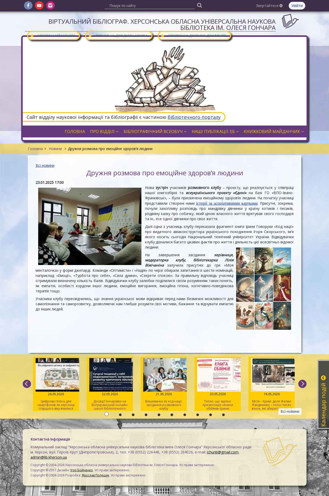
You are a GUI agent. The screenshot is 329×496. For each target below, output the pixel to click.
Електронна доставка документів (193, 35)
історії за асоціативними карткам (225, 203)
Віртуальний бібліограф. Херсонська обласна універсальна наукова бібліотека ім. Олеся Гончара (162, 24)
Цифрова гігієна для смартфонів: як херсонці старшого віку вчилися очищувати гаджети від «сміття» (56, 384)
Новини (55, 148)
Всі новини (45, 165)
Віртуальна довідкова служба (118, 35)
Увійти (297, 5)
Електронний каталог (52, 35)
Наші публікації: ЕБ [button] (215, 131)
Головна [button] (75, 131)
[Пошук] (200, 5)
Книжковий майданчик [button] (274, 131)
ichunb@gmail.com (222, 452)
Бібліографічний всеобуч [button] (155, 131)
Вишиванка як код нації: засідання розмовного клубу (163, 384)
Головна (35, 148)
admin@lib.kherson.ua (48, 457)
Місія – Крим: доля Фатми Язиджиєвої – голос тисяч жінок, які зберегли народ (271, 384)
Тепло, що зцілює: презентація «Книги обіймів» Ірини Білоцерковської (217, 384)
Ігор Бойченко (81, 470)
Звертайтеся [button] (269, 5)
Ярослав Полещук (95, 475)
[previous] (27, 384)
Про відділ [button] (104, 131)
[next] (302, 384)
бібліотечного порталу (194, 117)
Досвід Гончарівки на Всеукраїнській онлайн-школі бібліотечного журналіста (109, 384)
